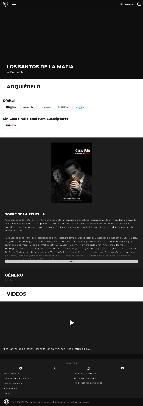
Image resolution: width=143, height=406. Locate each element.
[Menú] (14, 4)
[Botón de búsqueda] (139, 4)
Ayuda (7, 393)
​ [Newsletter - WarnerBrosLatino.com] (122, 368)
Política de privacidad (85, 378)
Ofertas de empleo (13, 383)
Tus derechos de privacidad (88, 383)
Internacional (10, 388)
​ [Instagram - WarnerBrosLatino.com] (88, 368)
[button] (72, 322)
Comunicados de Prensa (16, 378)
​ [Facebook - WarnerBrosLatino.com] (21, 368)
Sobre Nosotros (12, 373)
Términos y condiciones (86, 373)
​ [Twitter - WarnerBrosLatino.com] (54, 368)
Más (71, 261)
